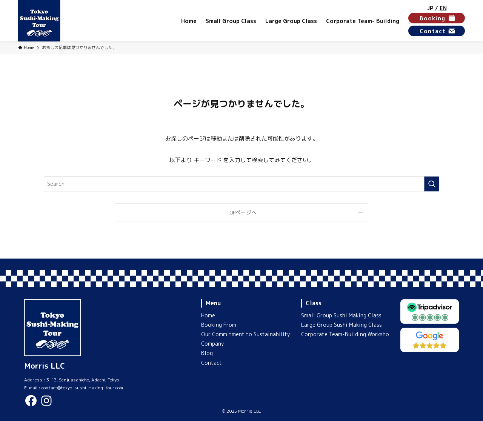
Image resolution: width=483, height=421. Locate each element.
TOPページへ (241, 212)
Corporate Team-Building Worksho (345, 334)
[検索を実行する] (431, 183)
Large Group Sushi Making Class (341, 324)
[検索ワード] (241, 183)
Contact (211, 362)
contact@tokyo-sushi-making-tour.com (82, 387)
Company (212, 343)
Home (208, 315)
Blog (207, 353)
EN (443, 8)
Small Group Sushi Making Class (341, 315)
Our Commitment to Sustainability (245, 334)
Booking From (218, 324)
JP (430, 8)
